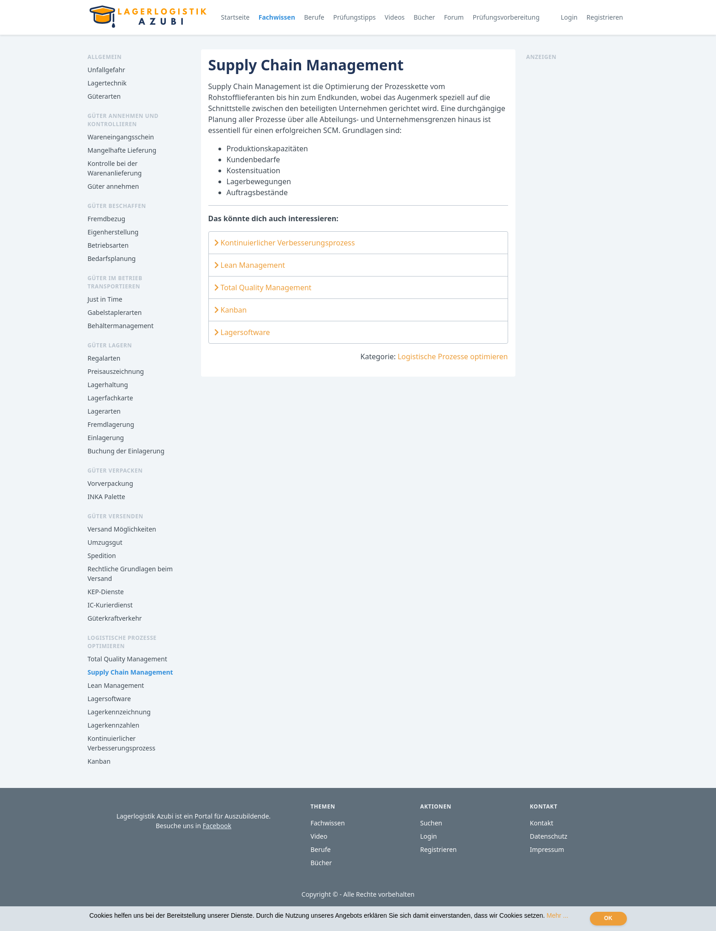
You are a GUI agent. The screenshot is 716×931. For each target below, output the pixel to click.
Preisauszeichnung (116, 371)
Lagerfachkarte (110, 398)
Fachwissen (277, 17)
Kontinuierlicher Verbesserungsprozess (284, 243)
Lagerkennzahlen (113, 725)
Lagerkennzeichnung (119, 712)
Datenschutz (548, 836)
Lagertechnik (107, 83)
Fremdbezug (107, 218)
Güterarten (104, 96)
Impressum (547, 849)
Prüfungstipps (354, 17)
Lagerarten (104, 411)
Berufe (314, 17)
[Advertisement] (577, 198)
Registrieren (605, 17)
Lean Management (116, 685)
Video (319, 836)
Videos (395, 17)
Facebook (217, 825)
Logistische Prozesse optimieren (453, 356)
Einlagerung (106, 437)
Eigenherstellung (113, 232)
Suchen (431, 823)
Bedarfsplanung (112, 258)
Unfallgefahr (106, 69)
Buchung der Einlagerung (126, 451)
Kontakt (541, 823)
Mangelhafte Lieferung (122, 150)
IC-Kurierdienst (110, 605)
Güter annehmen (113, 186)
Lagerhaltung (108, 384)
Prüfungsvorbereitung (506, 17)
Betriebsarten (108, 245)
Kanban (99, 761)
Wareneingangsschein (121, 137)
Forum (454, 17)
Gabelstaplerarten (115, 312)
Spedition (102, 555)
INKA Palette (106, 496)
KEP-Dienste (106, 591)
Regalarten (104, 358)
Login (569, 17)
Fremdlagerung (111, 424)
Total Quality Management (127, 658)
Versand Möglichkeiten (122, 529)
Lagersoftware (109, 698)
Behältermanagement (121, 325)
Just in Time (105, 299)
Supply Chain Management (130, 672)
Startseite (235, 17)
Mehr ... (557, 915)
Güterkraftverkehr (115, 618)
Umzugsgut (105, 542)
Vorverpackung (110, 483)
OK (608, 918)
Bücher (424, 17)
